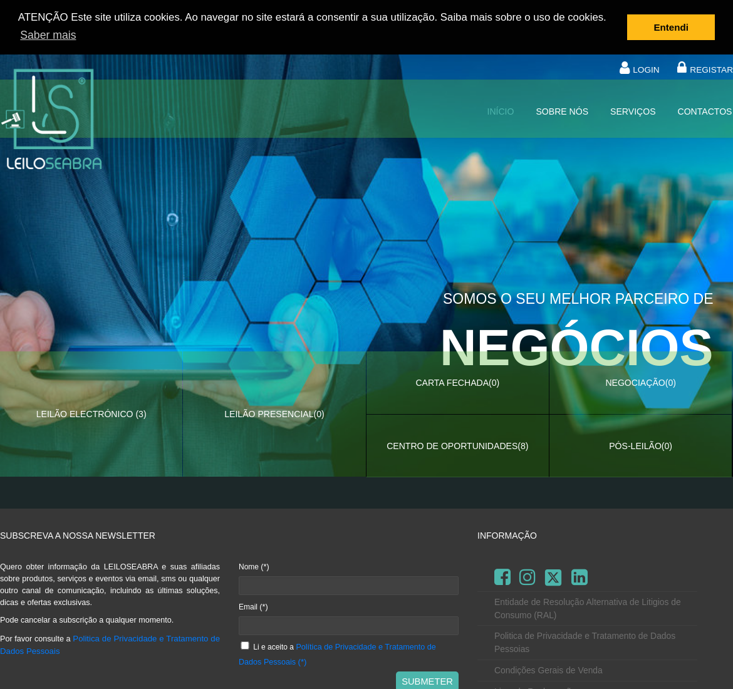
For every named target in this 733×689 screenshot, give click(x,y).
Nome (254, 566)
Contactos (705, 111)
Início (500, 111)
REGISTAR (711, 69)
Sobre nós (562, 111)
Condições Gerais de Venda (548, 670)
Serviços (632, 111)
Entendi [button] (671, 27)
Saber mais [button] (48, 35)
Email (253, 605)
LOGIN (646, 69)
